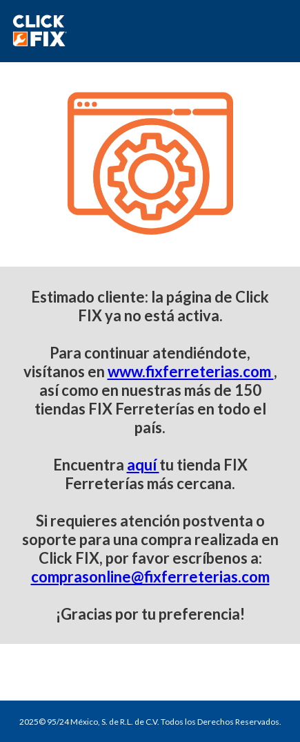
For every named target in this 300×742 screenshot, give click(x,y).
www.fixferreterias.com (191, 371)
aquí (143, 464)
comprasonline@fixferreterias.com (150, 576)
